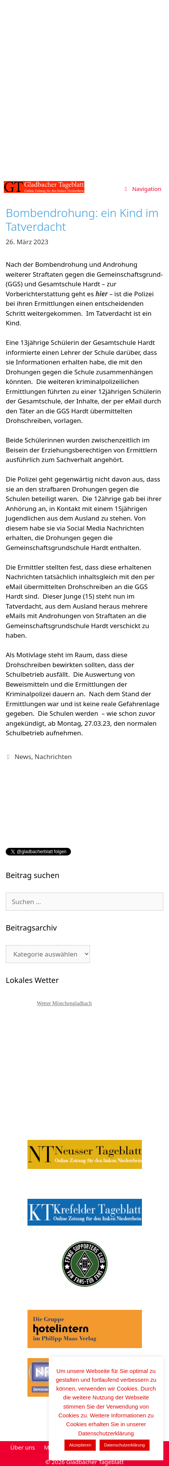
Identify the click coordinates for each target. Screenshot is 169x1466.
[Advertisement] (84, 88)
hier (101, 293)
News (22, 756)
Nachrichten (53, 756)
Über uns (22, 1447)
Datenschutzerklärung (124, 1445)
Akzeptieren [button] (80, 1445)
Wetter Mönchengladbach (64, 1003)
